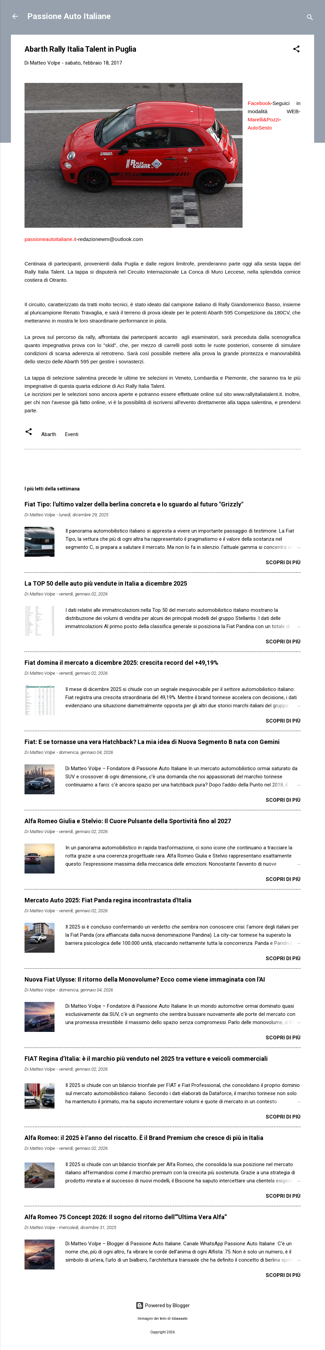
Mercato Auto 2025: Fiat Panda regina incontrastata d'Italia (108, 900)
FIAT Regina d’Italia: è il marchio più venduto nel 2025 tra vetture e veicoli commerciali (146, 1058)
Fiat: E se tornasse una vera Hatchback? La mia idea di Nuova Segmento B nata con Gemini (152, 741)
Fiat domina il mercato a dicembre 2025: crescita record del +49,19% (121, 662)
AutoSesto (260, 128)
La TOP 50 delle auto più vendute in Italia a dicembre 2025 (106, 583)
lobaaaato (179, 1318)
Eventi (71, 434)
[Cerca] (310, 18)
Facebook (259, 103)
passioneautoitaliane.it (50, 239)
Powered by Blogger (163, 1305)
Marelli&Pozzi (263, 119)
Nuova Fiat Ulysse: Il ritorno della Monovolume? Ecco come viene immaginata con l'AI (145, 979)
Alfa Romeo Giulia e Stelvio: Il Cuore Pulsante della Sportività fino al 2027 (128, 821)
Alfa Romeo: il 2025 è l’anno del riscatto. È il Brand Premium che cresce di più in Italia (144, 1137)
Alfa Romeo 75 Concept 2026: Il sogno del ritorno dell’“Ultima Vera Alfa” (126, 1217)
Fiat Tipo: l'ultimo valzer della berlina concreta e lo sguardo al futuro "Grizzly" (134, 504)
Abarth (48, 434)
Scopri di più (283, 562)
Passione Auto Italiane (69, 16)
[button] (296, 50)
